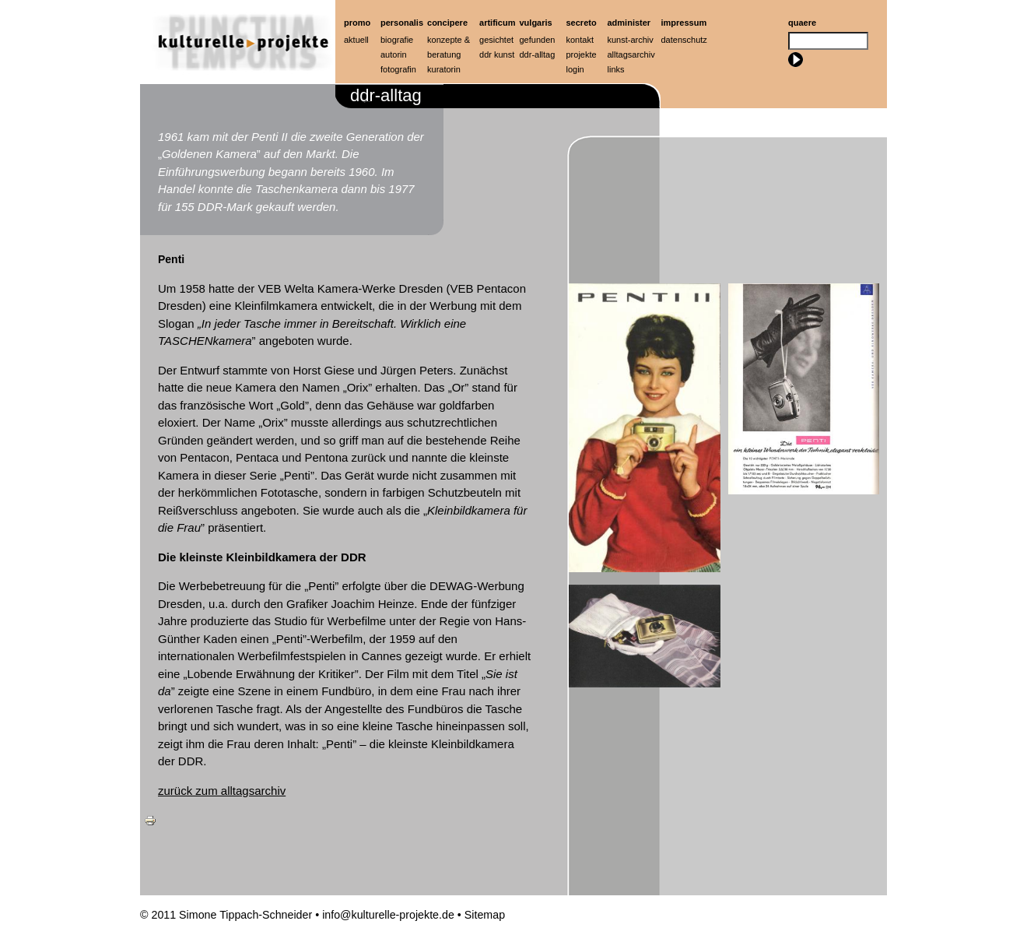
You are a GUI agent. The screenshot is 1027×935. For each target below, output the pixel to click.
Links (616, 69)
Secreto (581, 22)
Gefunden (538, 39)
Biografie (396, 39)
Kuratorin (444, 69)
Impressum (684, 22)
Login (575, 69)
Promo (357, 22)
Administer (629, 22)
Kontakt (580, 39)
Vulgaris (536, 22)
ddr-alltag (538, 54)
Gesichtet (496, 39)
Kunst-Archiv (631, 39)
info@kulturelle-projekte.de (388, 915)
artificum (497, 22)
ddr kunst (496, 54)
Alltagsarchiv (631, 54)
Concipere (447, 22)
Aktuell (356, 39)
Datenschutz (684, 39)
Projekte (581, 54)
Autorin (393, 54)
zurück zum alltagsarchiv (222, 790)
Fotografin (398, 69)
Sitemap (484, 915)
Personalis (401, 22)
